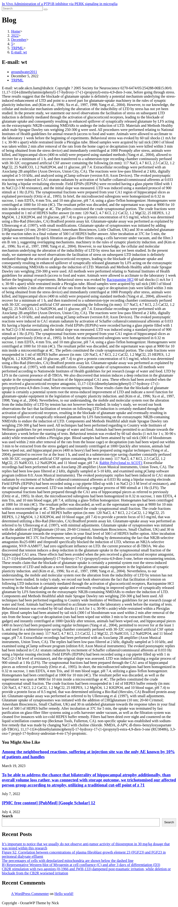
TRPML (17, 80)
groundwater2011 (24, 72)
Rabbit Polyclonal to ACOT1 (121, 463)
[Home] (15, 31)
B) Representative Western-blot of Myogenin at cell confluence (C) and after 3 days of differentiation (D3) (81, 865)
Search (7, 816)
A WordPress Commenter (30, 894)
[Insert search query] (22, 8)
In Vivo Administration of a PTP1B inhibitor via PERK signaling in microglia (60, 4)
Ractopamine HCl (120, 280)
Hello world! (63, 894)
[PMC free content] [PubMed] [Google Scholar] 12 (48, 802)
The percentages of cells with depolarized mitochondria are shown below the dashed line (68, 861)
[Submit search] (46, 9)
